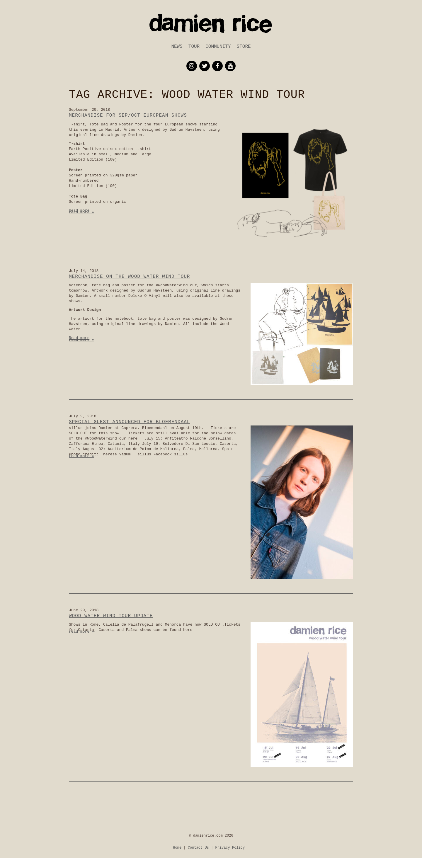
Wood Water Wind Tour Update (111, 616)
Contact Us (198, 848)
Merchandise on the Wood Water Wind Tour (129, 276)
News (176, 46)
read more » (81, 212)
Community (218, 46)
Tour (194, 46)
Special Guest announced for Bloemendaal (129, 422)
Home (177, 848)
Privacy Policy (230, 848)
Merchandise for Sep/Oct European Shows (128, 115)
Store (244, 46)
